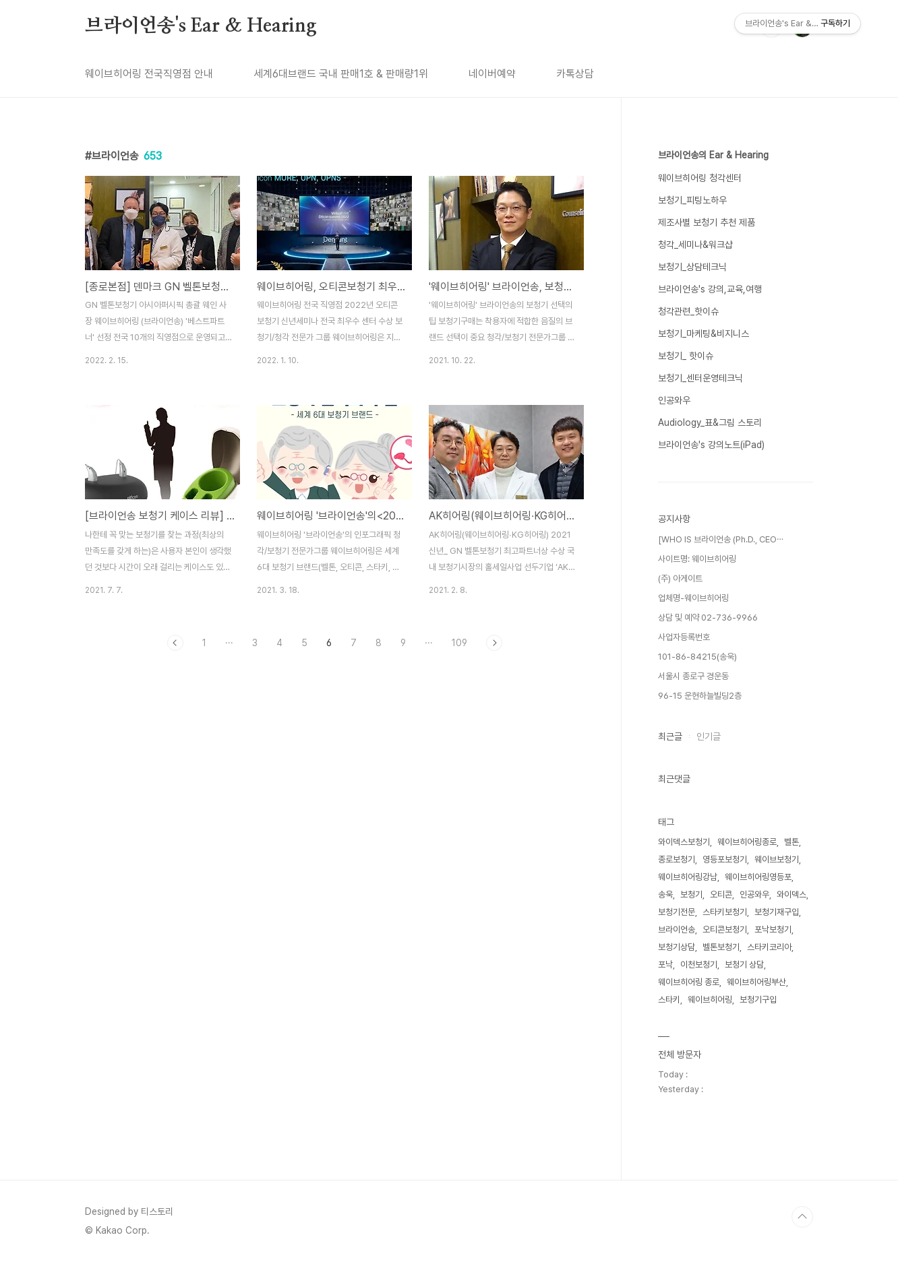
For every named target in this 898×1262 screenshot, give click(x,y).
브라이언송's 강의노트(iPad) (711, 444)
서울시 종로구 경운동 (693, 676)
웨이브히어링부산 (756, 982)
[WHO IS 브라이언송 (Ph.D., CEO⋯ (720, 539)
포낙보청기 (772, 929)
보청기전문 (676, 912)
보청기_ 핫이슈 (685, 355)
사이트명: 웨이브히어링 (697, 559)
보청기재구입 (776, 912)
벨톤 (791, 842)
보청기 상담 (744, 964)
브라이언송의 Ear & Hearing (713, 155)
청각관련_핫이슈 (688, 311)
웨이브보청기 (776, 859)
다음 (494, 643)
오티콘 (721, 894)
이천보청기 (698, 964)
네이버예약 (492, 73)
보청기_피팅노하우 (692, 200)
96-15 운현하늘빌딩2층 (700, 696)
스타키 (669, 1000)
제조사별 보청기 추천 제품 (706, 222)
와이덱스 (791, 894)
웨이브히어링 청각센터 (700, 177)
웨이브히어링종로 (747, 842)
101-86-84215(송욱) (697, 657)
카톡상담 (575, 73)
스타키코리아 (769, 947)
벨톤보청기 (721, 947)
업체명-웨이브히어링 (693, 598)
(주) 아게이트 (680, 578)
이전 (175, 643)
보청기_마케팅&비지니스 (703, 333)
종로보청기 (676, 859)
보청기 (691, 894)
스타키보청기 (724, 912)
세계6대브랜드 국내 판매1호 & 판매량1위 (340, 73)
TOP (802, 1217)
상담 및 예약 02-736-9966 (708, 617)
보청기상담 (676, 947)
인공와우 (674, 400)
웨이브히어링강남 (687, 877)
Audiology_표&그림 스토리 (710, 422)
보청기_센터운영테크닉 (700, 378)
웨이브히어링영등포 (758, 877)
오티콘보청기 (724, 929)
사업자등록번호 (684, 637)
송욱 (665, 894)
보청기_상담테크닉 (692, 266)
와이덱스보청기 (684, 842)
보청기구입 (758, 1000)
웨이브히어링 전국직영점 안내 (149, 73)
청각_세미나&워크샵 (695, 244)
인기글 (708, 736)
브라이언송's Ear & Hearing (201, 26)
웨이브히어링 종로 (688, 982)
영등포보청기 (724, 859)
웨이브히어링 (710, 1000)
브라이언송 (676, 929)
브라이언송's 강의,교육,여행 (710, 289)
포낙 (665, 964)
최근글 (670, 736)
